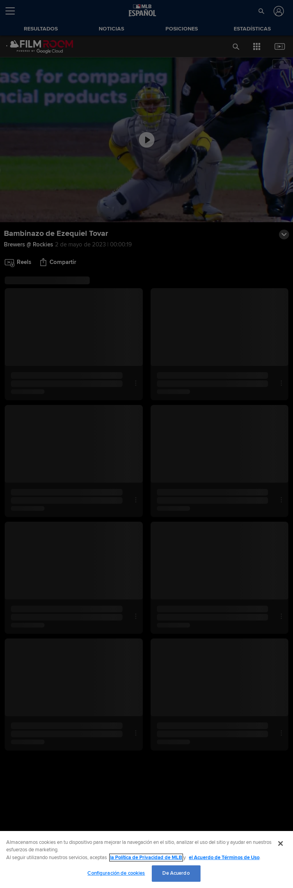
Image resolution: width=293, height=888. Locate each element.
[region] (146, 859)
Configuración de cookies (116, 873)
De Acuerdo (175, 873)
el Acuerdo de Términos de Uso (224, 857)
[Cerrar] (280, 843)
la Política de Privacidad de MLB (146, 857)
